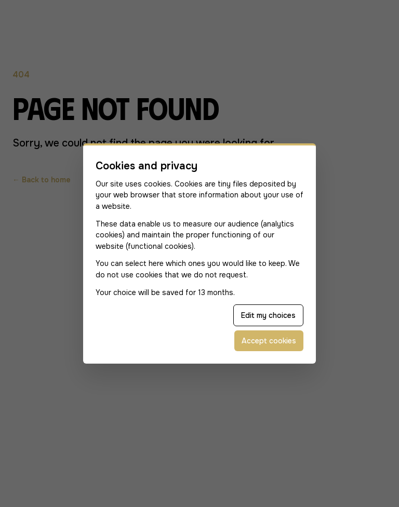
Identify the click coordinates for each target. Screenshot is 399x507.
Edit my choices (268, 315)
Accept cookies (269, 340)
